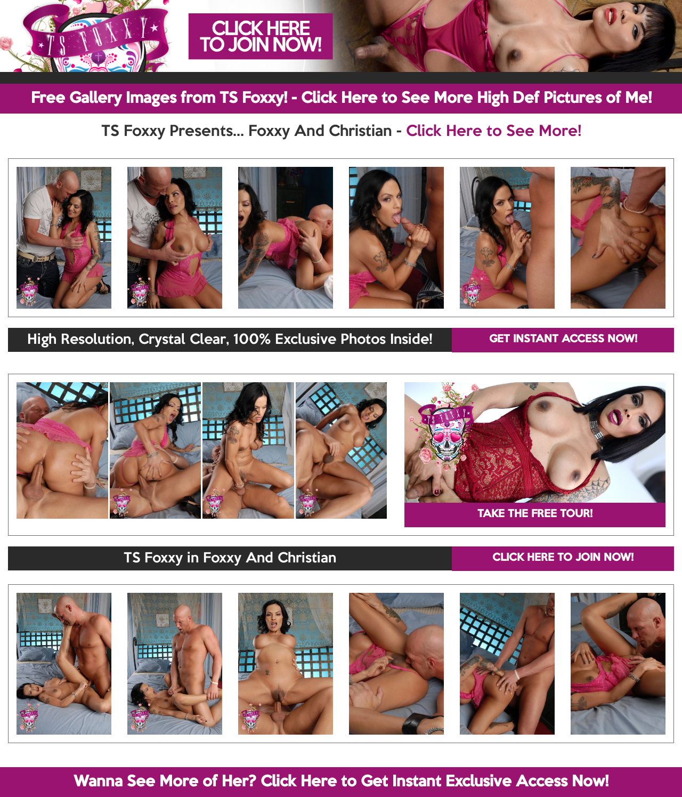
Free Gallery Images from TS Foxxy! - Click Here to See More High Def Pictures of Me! (341, 99)
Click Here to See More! (493, 132)
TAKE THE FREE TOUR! (534, 514)
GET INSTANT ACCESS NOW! (563, 339)
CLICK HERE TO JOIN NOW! (563, 558)
